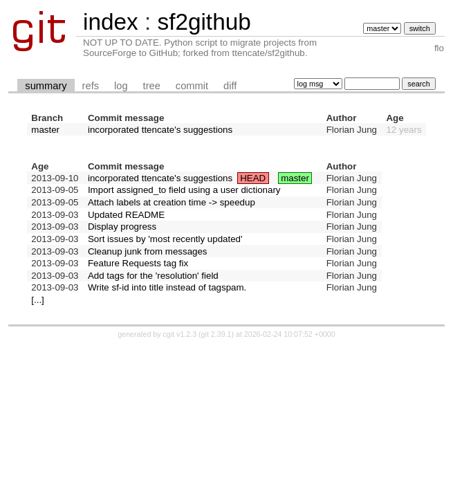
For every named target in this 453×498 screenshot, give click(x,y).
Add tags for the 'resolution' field (153, 275)
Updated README (126, 215)
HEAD (253, 178)
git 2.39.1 (216, 334)
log (121, 85)
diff (230, 85)
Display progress (122, 226)
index (110, 22)
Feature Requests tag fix (138, 263)
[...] (37, 300)
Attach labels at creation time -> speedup (171, 202)
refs (90, 85)
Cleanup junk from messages (147, 251)
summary (45, 85)
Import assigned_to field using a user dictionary (184, 190)
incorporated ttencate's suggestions (160, 129)
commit (192, 85)
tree (151, 85)
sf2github (203, 22)
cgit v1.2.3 (180, 334)
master (45, 129)
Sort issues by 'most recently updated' (165, 239)
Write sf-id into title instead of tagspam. (167, 287)
